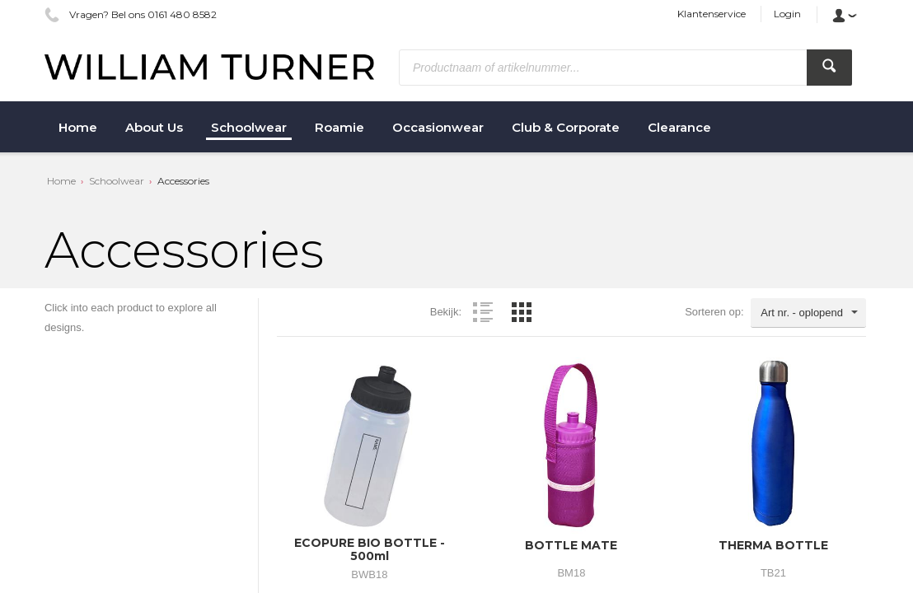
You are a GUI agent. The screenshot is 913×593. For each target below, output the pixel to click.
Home (61, 181)
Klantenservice (711, 13)
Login (787, 13)
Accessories (183, 181)
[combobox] (808, 313)
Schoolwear (116, 181)
